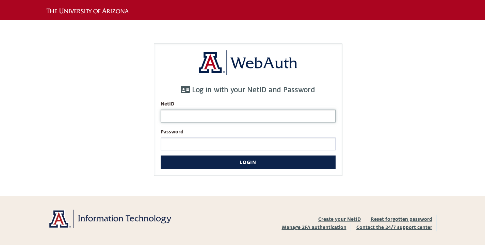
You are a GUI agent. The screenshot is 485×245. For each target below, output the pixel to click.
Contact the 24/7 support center (394, 227)
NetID (167, 104)
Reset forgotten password (401, 219)
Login (248, 162)
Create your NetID (339, 219)
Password (172, 131)
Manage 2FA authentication (314, 227)
